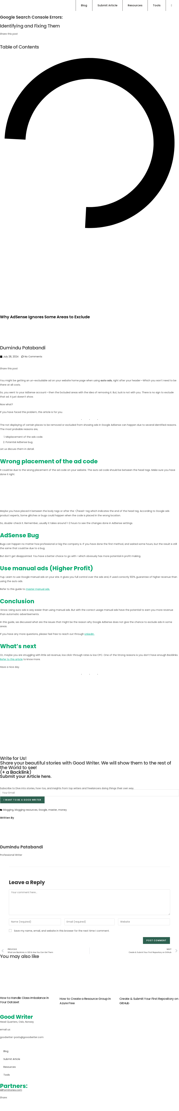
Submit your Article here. (25, 776)
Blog (5, 1051)
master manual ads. (38, 589)
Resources (9, 1066)
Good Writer (18, 1016)
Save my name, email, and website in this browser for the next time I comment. (61, 930)
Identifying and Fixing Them (31, 26)
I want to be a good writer (22, 799)
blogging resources (26, 810)
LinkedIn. (89, 634)
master (52, 810)
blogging (8, 810)
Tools (6, 1074)
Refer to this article (11, 659)
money (62, 810)
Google (43, 810)
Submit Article (11, 1058)
